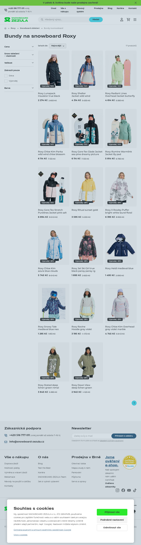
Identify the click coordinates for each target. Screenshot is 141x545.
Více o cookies (20, 535)
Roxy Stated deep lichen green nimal (48, 386)
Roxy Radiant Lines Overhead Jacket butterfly (120, 94)
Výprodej (13, 81)
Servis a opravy (79, 482)
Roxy (13, 28)
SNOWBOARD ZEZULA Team (52, 477)
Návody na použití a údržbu (17, 482)
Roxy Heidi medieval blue (119, 268)
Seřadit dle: (43, 46)
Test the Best (44, 468)
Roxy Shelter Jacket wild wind (81, 94)
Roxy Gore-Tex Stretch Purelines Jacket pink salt (52, 211)
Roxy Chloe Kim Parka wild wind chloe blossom (51, 153)
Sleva (11, 76)
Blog (110, 8)
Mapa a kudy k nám (81, 468)
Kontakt (132, 8)
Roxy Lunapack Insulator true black (49, 94)
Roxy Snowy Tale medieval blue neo (48, 328)
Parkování (76, 473)
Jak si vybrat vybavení (48, 482)
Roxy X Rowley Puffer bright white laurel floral (118, 211)
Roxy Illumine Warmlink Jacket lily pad (118, 153)
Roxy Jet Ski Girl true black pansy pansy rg (83, 269)
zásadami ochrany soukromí (111, 441)
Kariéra (120, 8)
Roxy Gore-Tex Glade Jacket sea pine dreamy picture (87, 153)
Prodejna (98, 8)
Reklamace (9, 477)
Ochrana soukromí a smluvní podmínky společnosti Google (42, 530)
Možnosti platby (12, 468)
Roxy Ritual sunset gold (85, 210)
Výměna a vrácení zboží (15, 473)
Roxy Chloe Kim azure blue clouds (48, 269)
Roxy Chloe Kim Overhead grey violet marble (119, 328)
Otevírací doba (79, 464)
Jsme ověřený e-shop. (112, 461)
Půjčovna (76, 477)
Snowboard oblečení (30, 28)
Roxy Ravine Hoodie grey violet (82, 328)
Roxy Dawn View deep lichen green (82, 386)
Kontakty (8, 486)
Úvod (53, 8)
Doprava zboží (11, 464)
